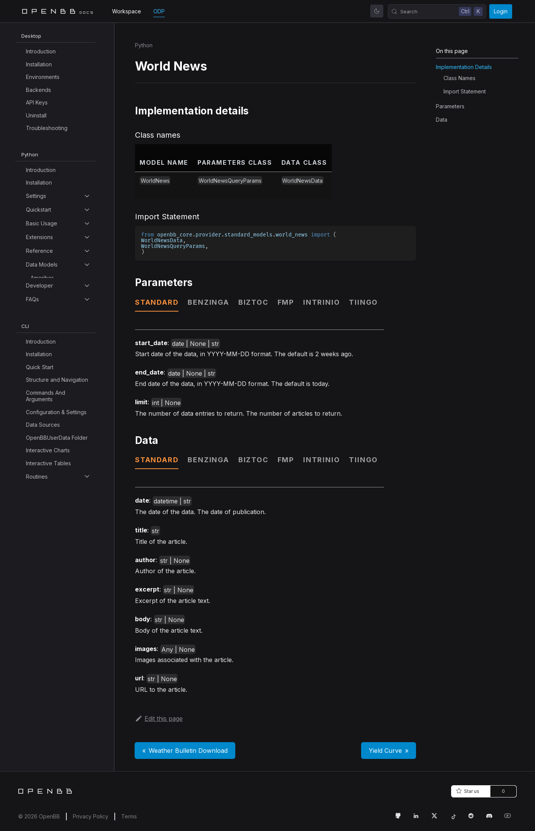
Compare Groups (52, 674)
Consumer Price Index (58, 732)
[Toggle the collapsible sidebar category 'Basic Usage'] (87, 223)
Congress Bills (48, 719)
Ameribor (42, 278)
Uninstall (36, 115)
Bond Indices (47, 405)
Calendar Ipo (47, 495)
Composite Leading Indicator (55, 690)
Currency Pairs (49, 808)
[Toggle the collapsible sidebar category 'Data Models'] (87, 265)
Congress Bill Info (52, 706)
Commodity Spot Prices (60, 616)
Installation (39, 64)
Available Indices (51, 329)
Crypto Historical (51, 770)
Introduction (41, 51)
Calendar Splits (49, 508)
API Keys (37, 102)
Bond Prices (46, 418)
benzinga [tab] (208, 302)
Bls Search (44, 380)
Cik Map (41, 565)
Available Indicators (55, 316)
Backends (38, 90)
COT (36, 431)
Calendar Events (51, 482)
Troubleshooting (46, 128)
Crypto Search (49, 783)
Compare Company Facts (55, 658)
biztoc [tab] (253, 302)
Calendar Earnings (53, 469)
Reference (39, 251)
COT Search (46, 443)
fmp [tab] (286, 302)
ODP (159, 11)
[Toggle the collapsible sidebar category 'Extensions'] (87, 237)
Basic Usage (41, 223)
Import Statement (464, 91)
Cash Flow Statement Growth (57, 536)
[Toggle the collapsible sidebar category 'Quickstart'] (87, 210)
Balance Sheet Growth (59, 367)
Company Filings (51, 629)
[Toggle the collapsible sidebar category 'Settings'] (87, 196)
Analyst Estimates (52, 290)
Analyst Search (49, 303)
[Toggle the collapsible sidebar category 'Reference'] (87, 251)
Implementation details (464, 67)
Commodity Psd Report (59, 604)
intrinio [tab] (321, 302)
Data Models (42, 264)
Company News (50, 642)
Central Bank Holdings (58, 553)
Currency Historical (54, 796)
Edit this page (159, 718)
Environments (42, 77)
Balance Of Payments (57, 341)
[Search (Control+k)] (437, 11)
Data (441, 119)
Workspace (126, 11)
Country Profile (49, 757)
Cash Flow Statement (57, 520)
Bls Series (43, 392)
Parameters (450, 106)
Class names (459, 78)
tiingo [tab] (363, 302)
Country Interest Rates (58, 745)
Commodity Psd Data (57, 591)
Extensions (39, 237)
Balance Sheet (49, 354)
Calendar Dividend (54, 456)
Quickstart (38, 209)
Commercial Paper (54, 578)
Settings (36, 196)
